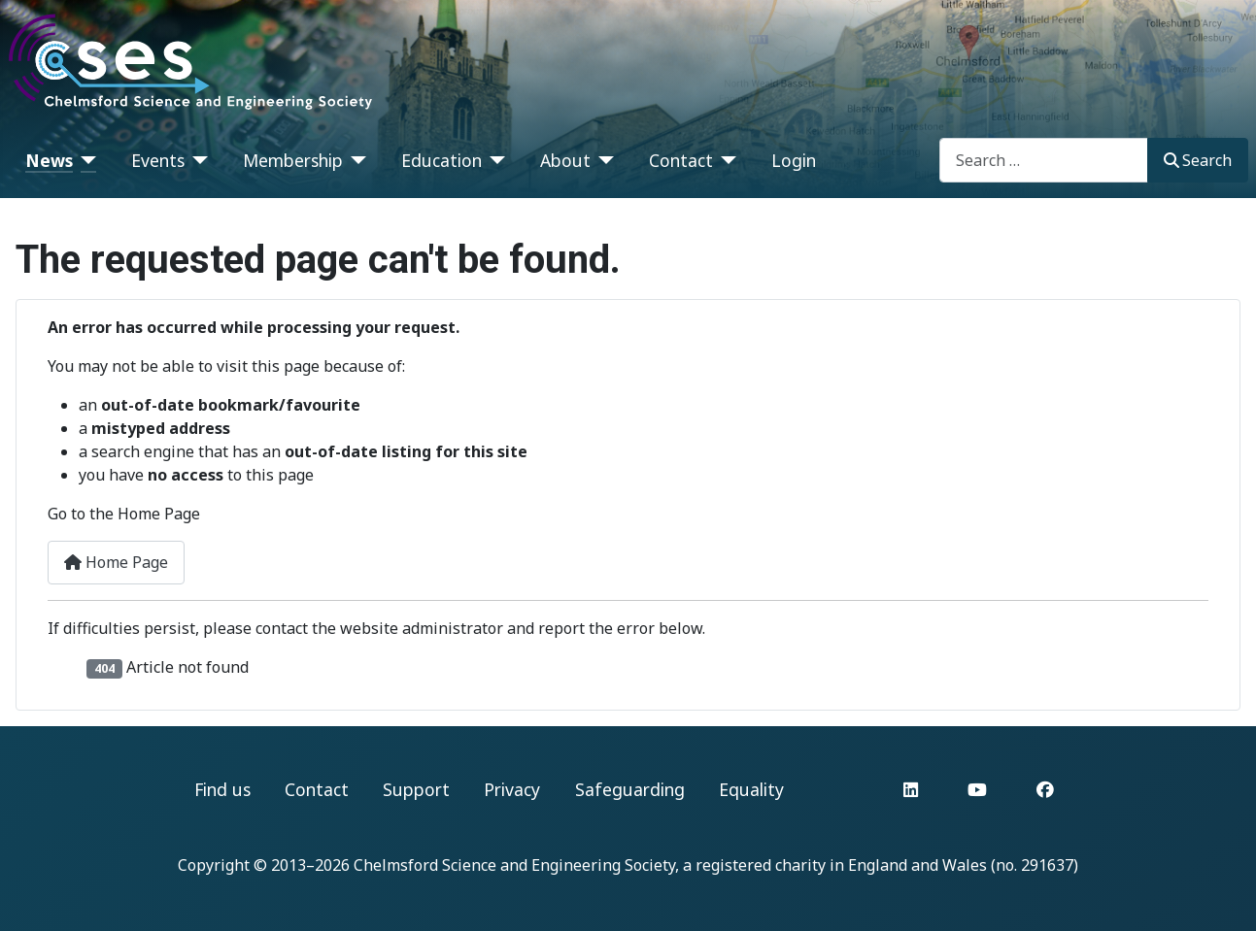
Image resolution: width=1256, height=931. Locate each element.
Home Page (116, 562)
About (565, 160)
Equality (751, 789)
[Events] (197, 160)
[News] (85, 160)
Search (1198, 160)
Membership (293, 160)
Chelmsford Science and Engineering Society (514, 865)
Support (416, 789)
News (49, 160)
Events (158, 160)
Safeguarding (630, 789)
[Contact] (725, 160)
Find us (222, 789)
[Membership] (355, 160)
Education (441, 160)
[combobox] (1043, 160)
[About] (603, 160)
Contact (681, 160)
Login (793, 160)
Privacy (512, 789)
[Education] (494, 160)
